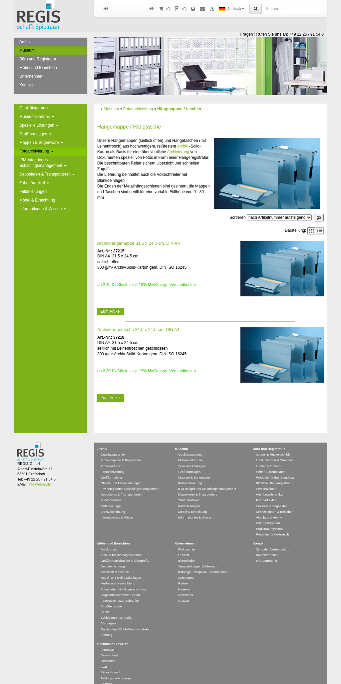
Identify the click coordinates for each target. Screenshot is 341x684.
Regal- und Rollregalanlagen (121, 568)
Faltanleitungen (33, 191)
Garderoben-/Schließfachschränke (125, 619)
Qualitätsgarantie (34, 108)
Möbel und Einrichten (38, 67)
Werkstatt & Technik (115, 562)
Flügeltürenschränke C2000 (120, 585)
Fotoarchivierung (36, 151)
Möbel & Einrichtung (37, 200)
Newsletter (185, 585)
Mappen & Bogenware (41, 142)
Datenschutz (109, 645)
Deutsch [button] (231, 8)
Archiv (24, 41)
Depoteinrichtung (113, 556)
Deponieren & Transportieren (47, 174)
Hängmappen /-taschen (179, 109)
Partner (183, 573)
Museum (27, 50)
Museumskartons (36, 116)
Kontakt (26, 85)
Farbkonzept (109, 539)
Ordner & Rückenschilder (274, 445)
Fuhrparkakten (266, 490)
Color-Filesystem (268, 513)
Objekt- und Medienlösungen (121, 473)
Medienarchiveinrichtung (118, 573)
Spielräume (186, 568)
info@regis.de (39, 475)
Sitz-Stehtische (111, 596)
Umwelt (183, 545)
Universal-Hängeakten (272, 496)
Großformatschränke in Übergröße (125, 551)
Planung (106, 625)
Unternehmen (31, 76)
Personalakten (266, 479)
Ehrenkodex (186, 551)
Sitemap (106, 674)
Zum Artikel (111, 311)
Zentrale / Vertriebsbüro (272, 539)
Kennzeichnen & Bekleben (275, 502)
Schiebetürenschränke (116, 608)
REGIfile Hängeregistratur (274, 473)
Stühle (105, 602)
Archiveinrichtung (113, 502)
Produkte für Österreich (272, 524)
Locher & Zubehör (269, 456)
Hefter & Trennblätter (271, 462)
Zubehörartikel (34, 182)
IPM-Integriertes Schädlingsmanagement (43, 163)
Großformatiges (35, 134)
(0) (180, 9)
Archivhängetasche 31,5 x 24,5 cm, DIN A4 (138, 329)
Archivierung (178, 152)
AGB (104, 657)
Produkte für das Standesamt (276, 468)
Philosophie (186, 539)
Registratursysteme (270, 519)
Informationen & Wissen (42, 208)
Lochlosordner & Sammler (274, 450)
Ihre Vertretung (266, 551)
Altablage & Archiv (269, 508)
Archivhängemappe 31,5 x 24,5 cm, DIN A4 (138, 243)
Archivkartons (110, 456)
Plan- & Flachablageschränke (121, 545)
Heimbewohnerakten (270, 485)
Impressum (108, 640)
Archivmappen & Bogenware (121, 450)
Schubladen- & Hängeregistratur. (124, 579)
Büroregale (108, 613)
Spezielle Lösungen (39, 125)
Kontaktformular (267, 545)
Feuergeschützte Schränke (120, 591)
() (164, 9)
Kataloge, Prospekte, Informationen (203, 562)
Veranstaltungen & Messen (197, 556)
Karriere (183, 579)
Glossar (183, 591)
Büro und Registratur (37, 59)
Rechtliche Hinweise (112, 634)
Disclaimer (108, 651)
